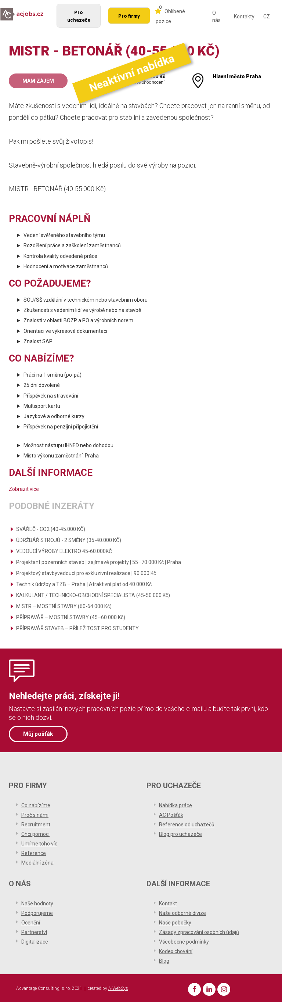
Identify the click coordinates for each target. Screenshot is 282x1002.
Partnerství (34, 931)
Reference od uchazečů (186, 823)
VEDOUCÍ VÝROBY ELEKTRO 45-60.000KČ (64, 551)
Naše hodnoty (37, 902)
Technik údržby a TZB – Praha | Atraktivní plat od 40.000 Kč (84, 584)
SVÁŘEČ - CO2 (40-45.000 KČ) (50, 529)
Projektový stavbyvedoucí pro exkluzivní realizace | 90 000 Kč (86, 573)
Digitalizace (34, 941)
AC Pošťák (171, 814)
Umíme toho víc (39, 842)
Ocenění (30, 921)
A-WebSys (118, 987)
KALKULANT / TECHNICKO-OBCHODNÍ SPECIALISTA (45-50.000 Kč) (93, 595)
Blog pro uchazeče (180, 833)
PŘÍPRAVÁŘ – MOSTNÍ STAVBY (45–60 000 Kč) (70, 617)
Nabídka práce (175, 804)
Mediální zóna (37, 862)
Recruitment (35, 823)
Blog (164, 960)
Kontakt (168, 902)
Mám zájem (38, 81)
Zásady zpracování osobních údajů (199, 931)
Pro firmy (129, 16)
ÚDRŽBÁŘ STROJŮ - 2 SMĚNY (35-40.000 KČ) (68, 540)
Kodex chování (175, 950)
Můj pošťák (38, 733)
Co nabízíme (35, 804)
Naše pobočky (175, 921)
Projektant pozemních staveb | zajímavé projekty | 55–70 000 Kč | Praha (98, 562)
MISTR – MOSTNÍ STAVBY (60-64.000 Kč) (64, 606)
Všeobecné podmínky (184, 941)
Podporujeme (37, 912)
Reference (33, 852)
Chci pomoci (35, 833)
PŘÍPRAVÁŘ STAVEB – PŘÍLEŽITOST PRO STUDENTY (77, 628)
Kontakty (244, 16)
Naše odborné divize (182, 912)
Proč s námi (34, 814)
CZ (266, 16)
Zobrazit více (24, 489)
